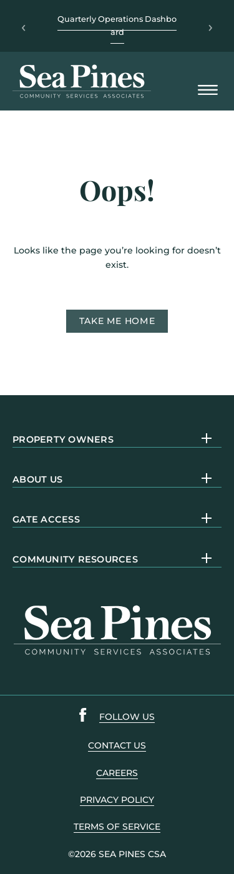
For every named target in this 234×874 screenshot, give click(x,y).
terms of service (117, 826)
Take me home (117, 321)
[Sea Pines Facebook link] (83, 717)
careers (117, 772)
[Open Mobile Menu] (208, 90)
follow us (127, 716)
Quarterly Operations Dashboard (117, 25)
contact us (117, 745)
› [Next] (210, 26)
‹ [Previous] (23, 26)
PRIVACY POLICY (117, 799)
